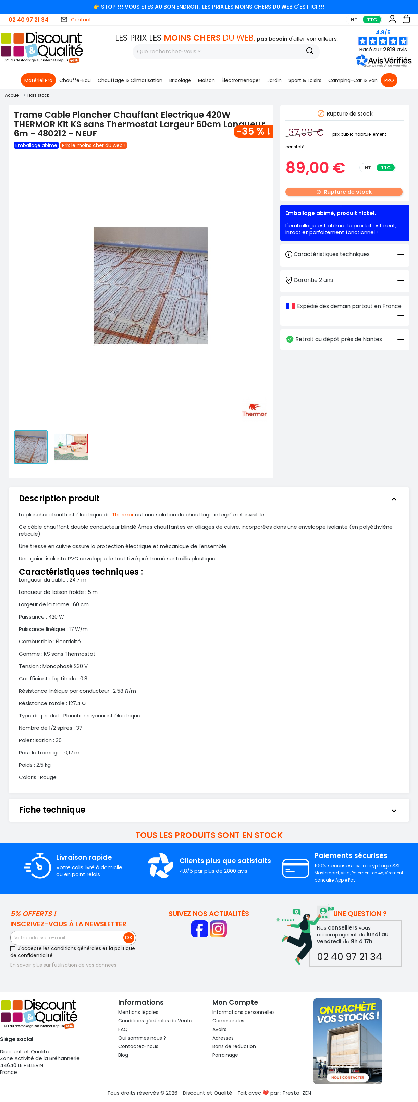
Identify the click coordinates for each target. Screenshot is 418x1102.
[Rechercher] (226, 51)
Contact (75, 19)
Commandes (228, 1020)
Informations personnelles (243, 1012)
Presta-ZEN (297, 1093)
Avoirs (219, 1029)
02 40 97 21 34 (28, 20)
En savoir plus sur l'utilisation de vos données (63, 964)
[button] (385, 66)
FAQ (123, 1029)
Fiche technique (209, 809)
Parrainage (225, 1055)
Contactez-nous (138, 1046)
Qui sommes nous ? (142, 1037)
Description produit (209, 498)
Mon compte (235, 1002)
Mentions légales (138, 1012)
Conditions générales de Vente (155, 1020)
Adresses (223, 1037)
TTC (372, 19)
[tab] (344, 279)
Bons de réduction (234, 1046)
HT (354, 19)
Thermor (123, 514)
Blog (123, 1055)
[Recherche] (309, 52)
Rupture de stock (344, 192)
